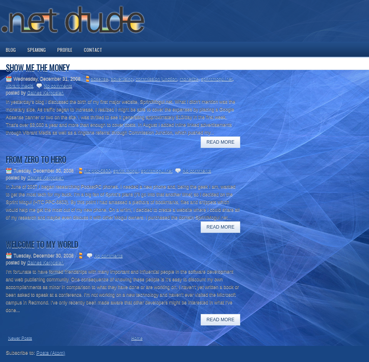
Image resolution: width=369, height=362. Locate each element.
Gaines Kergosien (45, 92)
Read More (220, 142)
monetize (189, 78)
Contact (93, 49)
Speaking (36, 49)
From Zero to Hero (36, 159)
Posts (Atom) (51, 352)
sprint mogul (125, 170)
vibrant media (19, 85)
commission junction (156, 78)
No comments (58, 85)
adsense (99, 78)
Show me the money (38, 67)
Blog (11, 49)
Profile (64, 49)
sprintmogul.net (217, 78)
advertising (122, 78)
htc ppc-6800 (97, 170)
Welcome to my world (42, 244)
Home (137, 337)
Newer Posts (20, 337)
